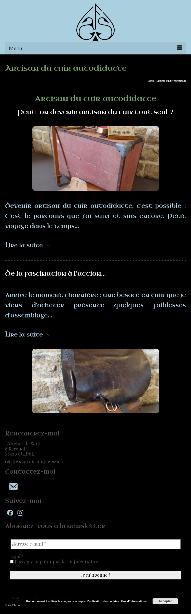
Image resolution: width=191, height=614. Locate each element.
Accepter (165, 601)
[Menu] (95, 48)
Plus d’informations (133, 601)
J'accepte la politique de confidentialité (54, 561)
